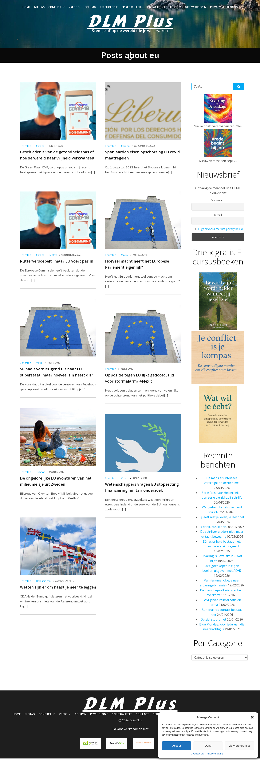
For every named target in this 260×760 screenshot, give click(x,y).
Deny (208, 745)
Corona (40, 147)
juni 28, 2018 (140, 479)
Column (90, 8)
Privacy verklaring (224, 8)
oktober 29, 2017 (64, 582)
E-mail (218, 216)
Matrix (53, 256)
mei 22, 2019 (140, 256)
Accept (176, 745)
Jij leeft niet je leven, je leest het (221, 519)
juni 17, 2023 (56, 147)
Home (26, 8)
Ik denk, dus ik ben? (213, 528)
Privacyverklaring (214, 753)
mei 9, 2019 (54, 364)
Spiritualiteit (132, 8)
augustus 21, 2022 (144, 147)
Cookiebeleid (197, 753)
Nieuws (39, 8)
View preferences (240, 745)
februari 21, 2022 (71, 256)
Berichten (25, 147)
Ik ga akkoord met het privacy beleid (220, 230)
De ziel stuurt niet (213, 621)
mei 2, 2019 (127, 370)
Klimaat (40, 473)
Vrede (124, 479)
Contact (152, 8)
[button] (252, 717)
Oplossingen (43, 582)
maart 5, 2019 (56, 473)
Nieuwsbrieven (195, 8)
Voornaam (217, 202)
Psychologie (109, 8)
